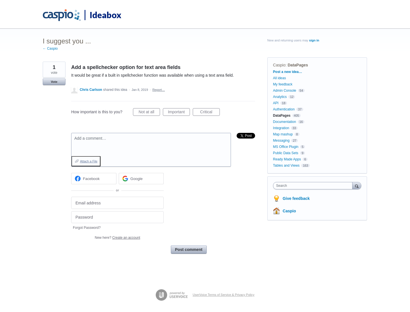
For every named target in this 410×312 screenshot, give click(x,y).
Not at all (149, 113)
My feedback (282, 84)
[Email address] (117, 203)
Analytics (280, 97)
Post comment (188, 249)
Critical (210, 113)
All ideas (279, 78)
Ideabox (105, 15)
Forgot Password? (87, 228)
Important (179, 113)
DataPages (298, 65)
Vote (54, 81)
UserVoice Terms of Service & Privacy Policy (224, 294)
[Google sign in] (141, 178)
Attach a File (88, 161)
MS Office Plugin (285, 147)
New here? (117, 238)
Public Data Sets (285, 153)
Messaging (281, 141)
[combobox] (314, 186)
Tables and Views (286, 165)
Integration (281, 128)
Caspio (279, 65)
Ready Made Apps (287, 159)
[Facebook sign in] (93, 178)
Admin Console (284, 91)
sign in (314, 40)
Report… (158, 89)
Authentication (284, 109)
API (275, 103)
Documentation (284, 122)
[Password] (117, 217)
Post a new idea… (287, 72)
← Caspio (50, 49)
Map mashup (283, 134)
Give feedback (296, 198)
